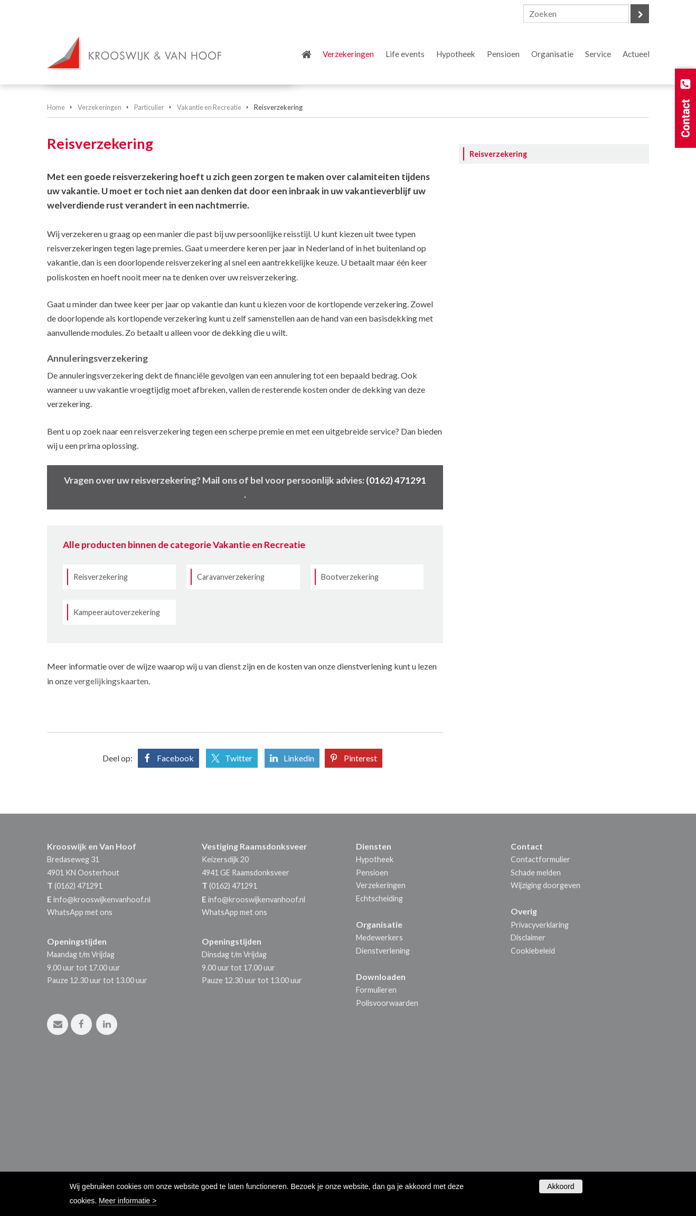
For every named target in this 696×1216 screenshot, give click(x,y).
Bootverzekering (350, 723)
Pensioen (372, 1019)
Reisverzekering (100, 723)
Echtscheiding (379, 1045)
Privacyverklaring (540, 1071)
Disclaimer (528, 1084)
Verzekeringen (99, 254)
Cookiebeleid (533, 1097)
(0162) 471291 (396, 627)
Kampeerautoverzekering (116, 759)
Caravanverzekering (231, 723)
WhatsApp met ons (79, 1058)
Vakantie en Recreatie (209, 254)
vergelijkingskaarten (111, 828)
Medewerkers (379, 1084)
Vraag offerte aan (96, 199)
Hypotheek (374, 1006)
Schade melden (536, 1019)
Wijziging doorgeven (545, 1032)
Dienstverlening (383, 1097)
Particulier (149, 254)
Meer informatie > (127, 1200)
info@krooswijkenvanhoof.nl (102, 1046)
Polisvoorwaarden (387, 1149)
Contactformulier (540, 1006)
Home (56, 254)
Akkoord (560, 1186)
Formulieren (376, 1136)
